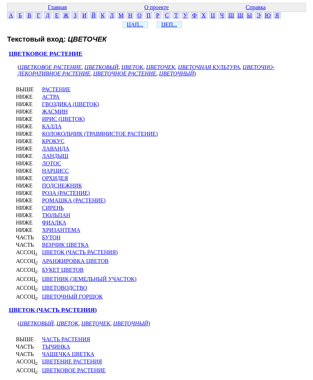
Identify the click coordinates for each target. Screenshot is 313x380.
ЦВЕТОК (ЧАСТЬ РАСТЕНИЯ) (80, 252)
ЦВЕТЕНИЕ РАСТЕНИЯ (72, 361)
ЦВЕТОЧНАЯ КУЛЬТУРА (209, 67)
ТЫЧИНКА (56, 347)
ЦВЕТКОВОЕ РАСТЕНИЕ (46, 53)
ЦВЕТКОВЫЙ (101, 67)
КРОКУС (53, 141)
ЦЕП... (169, 24)
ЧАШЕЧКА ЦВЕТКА (68, 354)
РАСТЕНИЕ (56, 89)
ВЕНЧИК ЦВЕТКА (65, 245)
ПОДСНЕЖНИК (62, 186)
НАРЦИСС (55, 171)
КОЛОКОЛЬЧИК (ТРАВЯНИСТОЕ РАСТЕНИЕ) (100, 134)
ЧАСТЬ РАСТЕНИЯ (66, 339)
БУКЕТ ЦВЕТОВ (63, 270)
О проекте (156, 7)
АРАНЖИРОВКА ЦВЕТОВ (75, 261)
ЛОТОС (51, 163)
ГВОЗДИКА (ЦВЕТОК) (70, 104)
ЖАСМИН (55, 112)
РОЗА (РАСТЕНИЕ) (66, 193)
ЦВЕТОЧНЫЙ (176, 73)
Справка (256, 7)
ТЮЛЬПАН (56, 215)
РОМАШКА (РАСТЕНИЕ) (74, 200)
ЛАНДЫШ (55, 156)
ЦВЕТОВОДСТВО (64, 288)
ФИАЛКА (54, 223)
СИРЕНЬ (53, 208)
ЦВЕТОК (132, 67)
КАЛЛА (51, 126)
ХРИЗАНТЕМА (61, 230)
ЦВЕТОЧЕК (160, 67)
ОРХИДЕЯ (55, 178)
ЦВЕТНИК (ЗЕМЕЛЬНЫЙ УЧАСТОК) (89, 279)
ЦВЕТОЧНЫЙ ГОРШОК (72, 297)
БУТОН (51, 237)
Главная (57, 7)
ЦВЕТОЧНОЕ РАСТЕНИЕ (124, 73)
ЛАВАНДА (56, 149)
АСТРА (51, 97)
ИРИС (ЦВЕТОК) (63, 119)
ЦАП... (135, 24)
